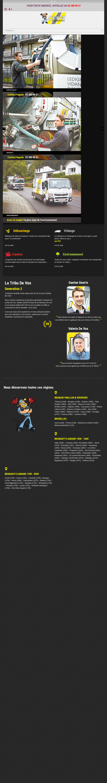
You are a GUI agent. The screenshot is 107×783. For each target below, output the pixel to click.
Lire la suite (9, 245)
